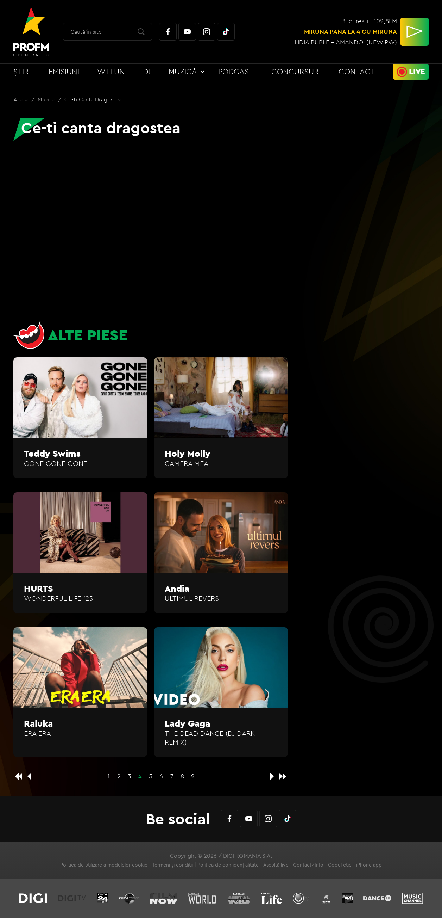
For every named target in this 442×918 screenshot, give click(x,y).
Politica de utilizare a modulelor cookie (103, 865)
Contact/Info (308, 865)
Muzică (183, 71)
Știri (22, 71)
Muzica (47, 99)
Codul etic (340, 865)
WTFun (111, 71)
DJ (147, 71)
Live (417, 71)
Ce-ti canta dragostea (92, 99)
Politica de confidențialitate (228, 865)
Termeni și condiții (172, 865)
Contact (357, 71)
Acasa (21, 99)
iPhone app (369, 865)
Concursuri (296, 71)
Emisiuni (64, 71)
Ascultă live (276, 865)
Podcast (235, 71)
